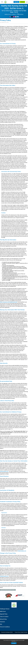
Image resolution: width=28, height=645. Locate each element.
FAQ (1, 624)
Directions (20, 14)
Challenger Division (4, 608)
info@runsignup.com (4, 471)
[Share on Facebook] (10, 16)
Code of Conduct (4, 616)
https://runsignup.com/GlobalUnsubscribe (8, 302)
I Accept (13, 643)
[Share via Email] (16, 16)
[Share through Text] (18, 16)
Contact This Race (24, 632)
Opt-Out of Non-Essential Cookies (8, 589)
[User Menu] (27, 2)
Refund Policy (3, 619)
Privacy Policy (17, 632)
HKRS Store (3, 611)
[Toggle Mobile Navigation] (2, 2)
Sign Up (16, 2)
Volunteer (2, 621)
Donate (22, 2)
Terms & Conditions (5, 626)
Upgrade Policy (3, 614)
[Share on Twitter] (12, 16)
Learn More (14, 641)
